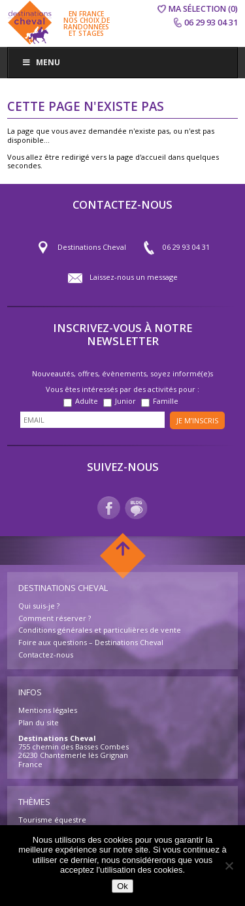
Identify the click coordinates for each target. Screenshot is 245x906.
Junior (125, 401)
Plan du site (38, 722)
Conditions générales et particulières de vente (99, 630)
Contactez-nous (45, 654)
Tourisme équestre (52, 819)
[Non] (228, 865)
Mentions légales (47, 710)
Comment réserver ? (54, 618)
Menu (40, 62)
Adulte (86, 401)
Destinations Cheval (81, 248)
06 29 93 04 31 (175, 248)
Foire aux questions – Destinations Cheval (90, 642)
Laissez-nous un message (123, 278)
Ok (122, 886)
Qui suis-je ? (38, 606)
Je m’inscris (197, 420)
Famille (165, 401)
